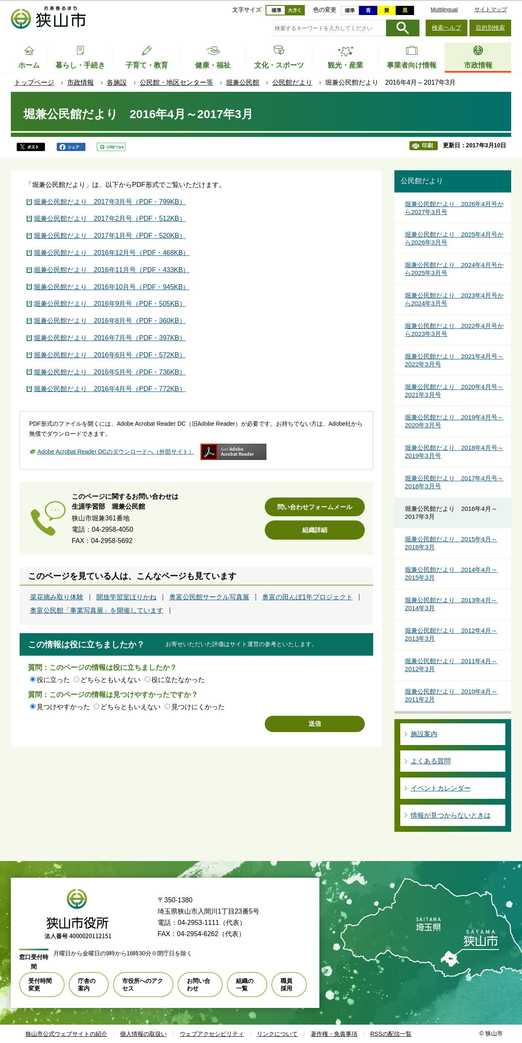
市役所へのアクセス (142, 984)
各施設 (117, 82)
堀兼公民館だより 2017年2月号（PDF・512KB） (110, 218)
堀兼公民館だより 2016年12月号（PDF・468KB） (111, 252)
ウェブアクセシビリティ (212, 1034)
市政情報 (80, 82)
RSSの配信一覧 (391, 1034)
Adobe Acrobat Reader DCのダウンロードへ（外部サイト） (116, 451)
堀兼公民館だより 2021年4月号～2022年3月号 (454, 360)
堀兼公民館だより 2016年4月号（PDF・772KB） (110, 388)
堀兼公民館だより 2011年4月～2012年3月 (451, 665)
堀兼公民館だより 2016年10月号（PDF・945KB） (111, 286)
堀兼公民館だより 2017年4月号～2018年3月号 (454, 482)
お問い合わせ (198, 984)
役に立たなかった (178, 679)
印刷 (427, 145)
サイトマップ (490, 9)
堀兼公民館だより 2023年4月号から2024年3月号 (454, 299)
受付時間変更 (40, 984)
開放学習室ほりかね (126, 597)
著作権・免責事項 (334, 1034)
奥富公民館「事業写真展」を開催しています (96, 610)
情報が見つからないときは (451, 815)
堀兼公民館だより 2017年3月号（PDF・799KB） (110, 201)
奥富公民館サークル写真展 (209, 597)
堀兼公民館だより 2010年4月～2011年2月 (451, 695)
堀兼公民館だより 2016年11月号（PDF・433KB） (111, 269)
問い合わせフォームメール (314, 506)
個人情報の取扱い (143, 1034)
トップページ (34, 82)
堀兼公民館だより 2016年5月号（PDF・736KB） (110, 372)
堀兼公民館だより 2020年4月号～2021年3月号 (454, 391)
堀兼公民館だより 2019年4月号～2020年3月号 (454, 421)
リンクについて (277, 1034)
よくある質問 (431, 761)
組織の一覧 (244, 984)
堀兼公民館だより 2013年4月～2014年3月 (451, 604)
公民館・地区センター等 (176, 82)
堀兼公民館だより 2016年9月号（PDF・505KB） (110, 303)
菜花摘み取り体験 (56, 597)
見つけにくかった (198, 706)
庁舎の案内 (86, 984)
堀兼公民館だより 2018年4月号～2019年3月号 (454, 452)
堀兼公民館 (242, 82)
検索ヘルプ (446, 27)
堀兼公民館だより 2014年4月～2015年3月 (451, 573)
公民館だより (292, 82)
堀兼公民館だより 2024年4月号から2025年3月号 (454, 269)
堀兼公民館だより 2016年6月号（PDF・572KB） (110, 355)
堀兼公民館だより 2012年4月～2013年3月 (451, 634)
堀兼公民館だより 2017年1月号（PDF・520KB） (110, 235)
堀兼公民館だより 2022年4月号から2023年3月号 (454, 330)
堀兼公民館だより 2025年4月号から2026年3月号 (454, 238)
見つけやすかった (63, 706)
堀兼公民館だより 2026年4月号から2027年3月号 (454, 208)
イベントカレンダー (441, 788)
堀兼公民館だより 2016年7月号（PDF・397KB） (110, 337)
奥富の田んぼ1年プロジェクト (307, 597)
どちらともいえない (110, 679)
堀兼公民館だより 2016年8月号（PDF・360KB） (110, 320)
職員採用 (286, 984)
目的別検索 (490, 27)
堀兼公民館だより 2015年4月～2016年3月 (451, 543)
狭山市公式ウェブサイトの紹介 (66, 1034)
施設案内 (424, 733)
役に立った (53, 679)
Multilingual (444, 9)
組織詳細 (314, 529)
